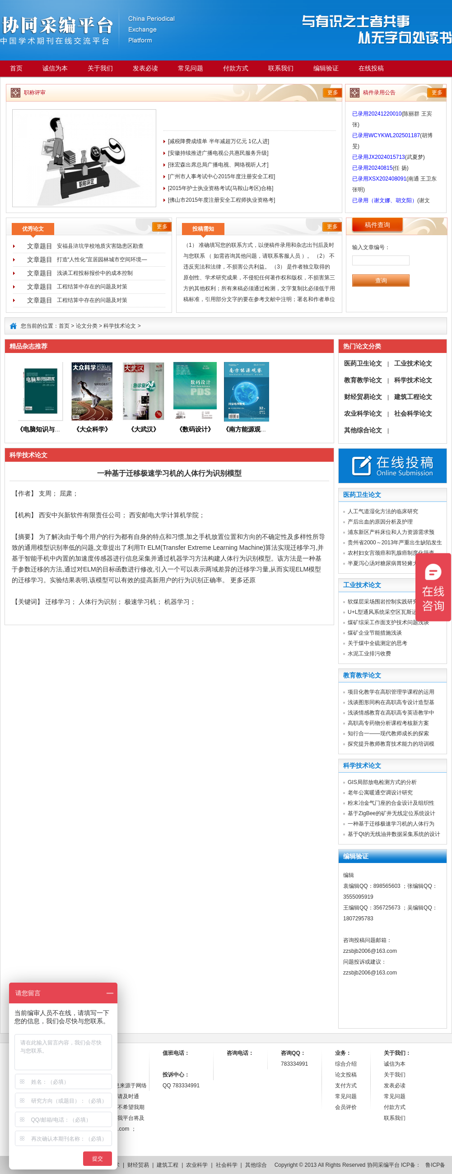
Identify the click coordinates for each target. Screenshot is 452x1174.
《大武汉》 (143, 429)
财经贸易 (138, 1165)
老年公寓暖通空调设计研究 (380, 792)
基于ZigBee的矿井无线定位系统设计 (391, 813)
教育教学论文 (363, 380)
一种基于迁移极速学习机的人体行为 (391, 824)
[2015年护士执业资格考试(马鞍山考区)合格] (220, 188)
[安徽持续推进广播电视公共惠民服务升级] (218, 153)
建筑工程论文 (413, 396)
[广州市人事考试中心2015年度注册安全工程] (221, 176)
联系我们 (281, 68)
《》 (248, 429)
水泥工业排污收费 (369, 653)
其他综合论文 (363, 430)
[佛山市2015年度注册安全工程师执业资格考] (221, 200)
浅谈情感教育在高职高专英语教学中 (391, 713)
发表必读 (145, 68)
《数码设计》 (195, 429)
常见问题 (190, 68)
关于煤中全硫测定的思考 (377, 643)
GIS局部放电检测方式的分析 (382, 782)
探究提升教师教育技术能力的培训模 (391, 744)
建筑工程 (167, 1165)
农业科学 (197, 1165)
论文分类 (87, 326)
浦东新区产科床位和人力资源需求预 (391, 532)
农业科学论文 (363, 413)
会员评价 (346, 1107)
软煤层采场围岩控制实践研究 (383, 602)
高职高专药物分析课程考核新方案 (388, 723)
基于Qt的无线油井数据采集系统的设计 (394, 834)
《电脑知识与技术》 (45, 429)
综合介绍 (346, 1064)
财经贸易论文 (363, 396)
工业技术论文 (413, 363)
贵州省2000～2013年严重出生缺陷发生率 (397, 542)
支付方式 (346, 1085)
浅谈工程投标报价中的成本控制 (95, 273)
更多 (332, 92)
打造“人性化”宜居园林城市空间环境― (102, 259)
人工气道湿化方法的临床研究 (383, 511)
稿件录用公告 (379, 92)
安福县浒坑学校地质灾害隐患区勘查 (100, 246)
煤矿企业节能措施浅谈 (375, 633)
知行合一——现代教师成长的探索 (388, 733)
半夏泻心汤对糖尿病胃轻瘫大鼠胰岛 (391, 563)
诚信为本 (55, 68)
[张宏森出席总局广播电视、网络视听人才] (218, 165)
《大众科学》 (92, 429)
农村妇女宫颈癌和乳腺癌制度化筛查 (391, 553)
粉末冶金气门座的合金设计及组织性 (391, 803)
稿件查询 (377, 224)
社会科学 (227, 1165)
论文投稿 (346, 1075)
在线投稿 (371, 68)
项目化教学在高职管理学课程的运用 (391, 692)
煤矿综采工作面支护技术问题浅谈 (388, 622)
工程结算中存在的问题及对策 (92, 286)
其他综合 (256, 1165)
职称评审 (35, 92)
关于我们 (100, 68)
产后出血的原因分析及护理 (380, 522)
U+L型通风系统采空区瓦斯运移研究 (390, 612)
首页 (16, 68)
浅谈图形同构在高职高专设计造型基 (391, 702)
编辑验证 (326, 68)
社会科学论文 (413, 413)
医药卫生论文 (363, 363)
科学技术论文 (119, 326)
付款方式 (235, 68)
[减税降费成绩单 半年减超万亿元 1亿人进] (218, 141)
